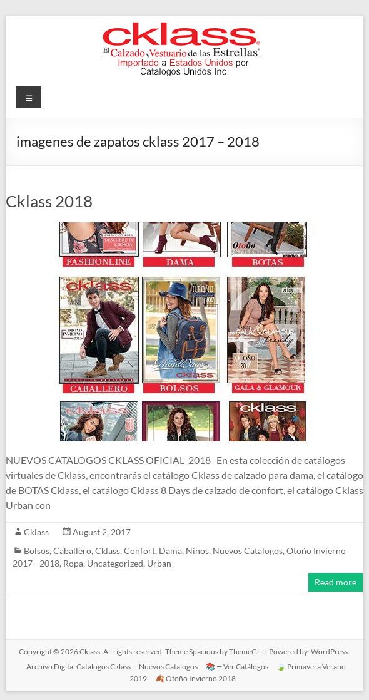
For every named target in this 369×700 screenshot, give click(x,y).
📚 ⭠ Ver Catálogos (237, 666)
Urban (159, 563)
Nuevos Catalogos (248, 550)
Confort (139, 550)
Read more (335, 582)
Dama (170, 550)
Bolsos (36, 550)
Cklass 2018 (49, 201)
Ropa (73, 563)
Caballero (72, 550)
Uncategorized (115, 563)
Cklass (36, 532)
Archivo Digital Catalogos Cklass (78, 666)
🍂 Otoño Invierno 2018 (195, 678)
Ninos (197, 550)
